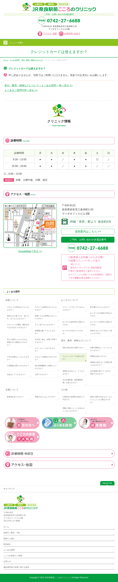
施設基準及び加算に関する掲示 (16, 567)
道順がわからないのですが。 (46, 397)
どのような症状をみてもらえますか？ (18, 308)
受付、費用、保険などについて (76, 340)
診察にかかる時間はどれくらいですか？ (46, 317)
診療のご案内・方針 (12, 533)
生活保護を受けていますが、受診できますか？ (101, 372)
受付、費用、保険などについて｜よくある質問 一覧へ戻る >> (38, 85)
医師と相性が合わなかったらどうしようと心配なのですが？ (101, 399)
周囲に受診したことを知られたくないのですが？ (74, 409)
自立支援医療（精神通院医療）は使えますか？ (73, 381)
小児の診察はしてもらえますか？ (18, 358)
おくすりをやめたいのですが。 (73, 332)
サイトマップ (9, 489)
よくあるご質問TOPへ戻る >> (21, 90)
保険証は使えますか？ (98, 356)
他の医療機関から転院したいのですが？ (46, 367)
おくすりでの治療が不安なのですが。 (101, 314)
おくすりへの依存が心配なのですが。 (101, 323)
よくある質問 (13, 291)
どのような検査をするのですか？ (46, 358)
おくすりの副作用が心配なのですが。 (74, 323)
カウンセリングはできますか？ (45, 349)
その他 (64, 389)
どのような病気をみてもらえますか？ (46, 308)
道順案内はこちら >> (88, 231)
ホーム (6, 527)
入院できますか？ (41, 374)
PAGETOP (107, 483)
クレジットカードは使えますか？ (74, 357)
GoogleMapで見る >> (30, 251)
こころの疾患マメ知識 (13, 556)
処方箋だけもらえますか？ (100, 307)
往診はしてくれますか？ (16, 374)
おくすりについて (69, 300)
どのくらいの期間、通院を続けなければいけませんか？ (18, 326)
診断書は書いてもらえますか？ (45, 332)
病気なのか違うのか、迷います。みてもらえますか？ (18, 317)
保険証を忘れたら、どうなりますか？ (74, 372)
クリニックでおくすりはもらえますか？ (74, 308)
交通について (12, 389)
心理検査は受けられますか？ (18, 366)
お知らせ (7, 561)
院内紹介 (7, 544)
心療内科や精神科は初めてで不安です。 (74, 398)
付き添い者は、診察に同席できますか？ (46, 340)
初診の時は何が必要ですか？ (74, 347)
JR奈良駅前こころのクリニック (58, 577)
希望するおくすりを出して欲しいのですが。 (101, 332)
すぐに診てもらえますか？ (45, 325)
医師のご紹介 (9, 538)
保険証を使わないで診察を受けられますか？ (101, 363)
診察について (12, 300)
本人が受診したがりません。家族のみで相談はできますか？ (18, 342)
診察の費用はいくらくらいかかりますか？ (101, 349)
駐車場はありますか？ (15, 397)
